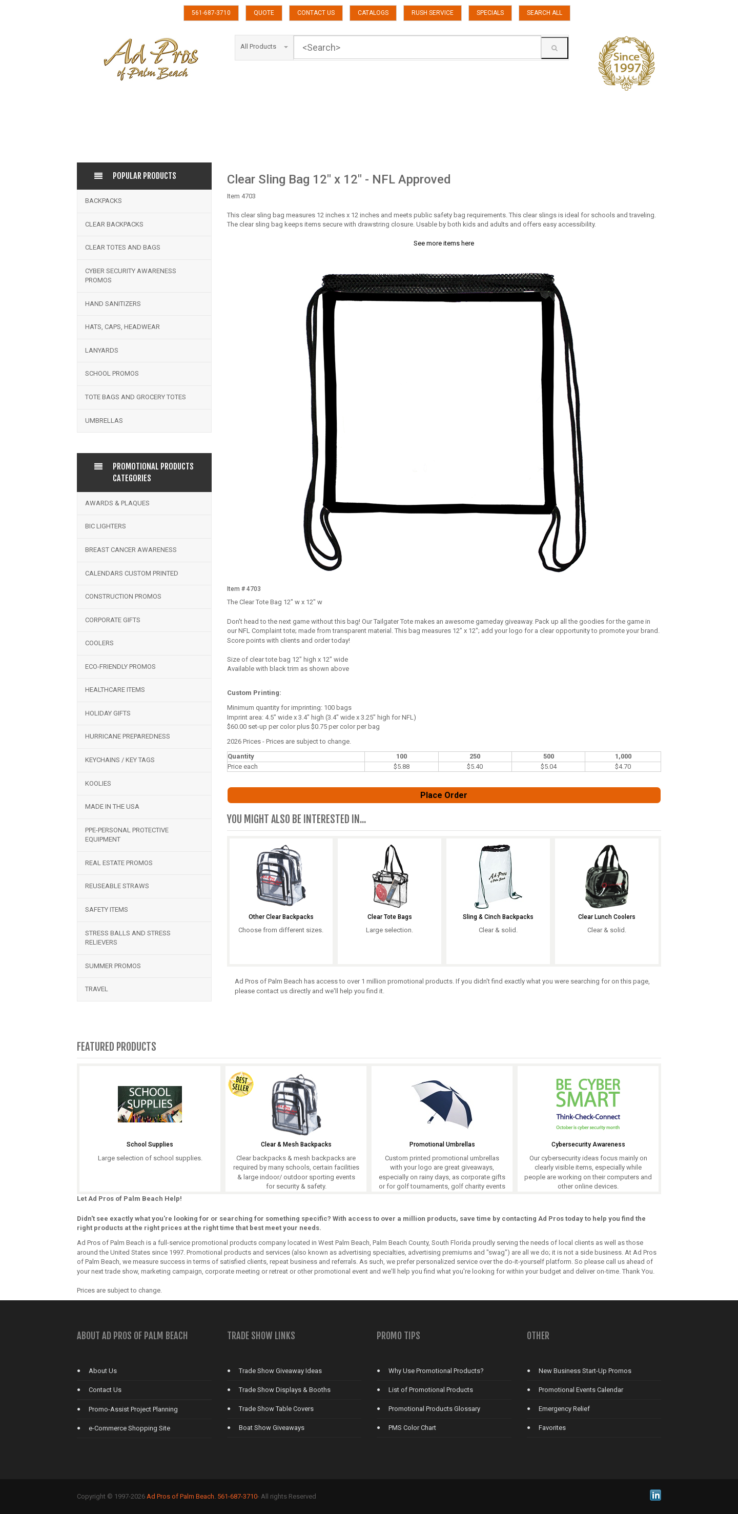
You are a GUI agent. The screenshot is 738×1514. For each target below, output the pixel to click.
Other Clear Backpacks (281, 917)
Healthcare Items (115, 689)
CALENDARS (292, 108)
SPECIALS (490, 12)
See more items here (444, 243)
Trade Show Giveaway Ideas (280, 1371)
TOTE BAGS (458, 134)
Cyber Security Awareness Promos (130, 275)
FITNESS (540, 108)
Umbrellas (104, 420)
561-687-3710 (211, 12)
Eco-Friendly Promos (120, 666)
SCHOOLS (209, 134)
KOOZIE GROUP (209, 108)
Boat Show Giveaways (271, 1427)
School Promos (112, 373)
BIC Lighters (105, 526)
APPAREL (126, 108)
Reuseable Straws (117, 886)
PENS (126, 134)
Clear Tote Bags (389, 917)
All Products (264, 46)
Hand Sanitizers (113, 304)
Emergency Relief (564, 1409)
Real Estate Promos (119, 863)
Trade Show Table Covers (276, 1409)
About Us (103, 1371)
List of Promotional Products (430, 1390)
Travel (96, 989)
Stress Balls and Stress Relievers (128, 938)
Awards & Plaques (117, 503)
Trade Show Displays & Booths (285, 1390)
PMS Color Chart (412, 1427)
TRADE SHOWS (541, 134)
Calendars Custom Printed (131, 573)
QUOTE (264, 12)
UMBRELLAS (624, 134)
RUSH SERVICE (433, 12)
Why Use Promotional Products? (436, 1371)
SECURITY (291, 134)
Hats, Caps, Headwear (122, 327)
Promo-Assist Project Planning (133, 1409)
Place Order (443, 795)
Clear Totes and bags (122, 247)
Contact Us (105, 1390)
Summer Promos (113, 966)
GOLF (623, 108)
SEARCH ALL (544, 12)
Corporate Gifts (112, 620)
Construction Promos (123, 596)
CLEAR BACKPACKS (375, 108)
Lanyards (101, 350)
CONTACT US (316, 12)
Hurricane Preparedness (127, 736)
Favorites (552, 1427)
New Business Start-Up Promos (585, 1371)
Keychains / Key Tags (120, 760)
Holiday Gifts (108, 713)
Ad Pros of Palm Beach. (181, 1496)
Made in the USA (112, 806)
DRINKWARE (458, 108)
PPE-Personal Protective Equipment (127, 835)
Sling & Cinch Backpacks (498, 917)
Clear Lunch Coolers (607, 917)
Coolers (99, 643)
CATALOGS (373, 12)
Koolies (98, 783)
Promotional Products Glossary (434, 1409)
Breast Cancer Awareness (131, 550)
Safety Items (106, 909)
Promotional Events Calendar (581, 1390)
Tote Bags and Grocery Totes (135, 397)
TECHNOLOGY (375, 134)
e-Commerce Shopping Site (129, 1428)
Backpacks (103, 200)
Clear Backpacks (114, 224)
